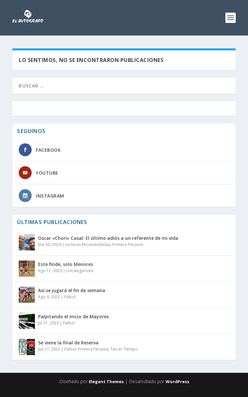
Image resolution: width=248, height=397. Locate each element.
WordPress (177, 381)
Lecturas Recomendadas (87, 244)
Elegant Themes (106, 381)
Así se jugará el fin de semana (71, 290)
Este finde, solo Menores (65, 264)
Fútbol (70, 297)
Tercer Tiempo (124, 349)
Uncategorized (79, 270)
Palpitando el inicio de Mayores (73, 316)
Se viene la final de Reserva (68, 343)
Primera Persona (127, 244)
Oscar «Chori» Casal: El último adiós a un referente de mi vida (108, 238)
